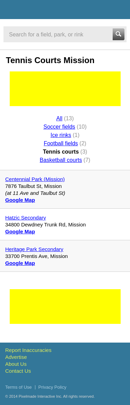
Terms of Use (18, 387)
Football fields (61, 143)
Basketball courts (61, 160)
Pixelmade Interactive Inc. (40, 396)
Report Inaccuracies (28, 350)
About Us (16, 364)
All (59, 118)
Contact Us (18, 371)
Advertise (16, 357)
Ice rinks (61, 135)
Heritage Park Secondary (34, 249)
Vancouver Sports (42, 11)
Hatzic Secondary (25, 218)
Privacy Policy (52, 387)
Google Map (20, 200)
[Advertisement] (65, 88)
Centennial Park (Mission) (35, 179)
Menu (118, 9)
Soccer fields (59, 127)
